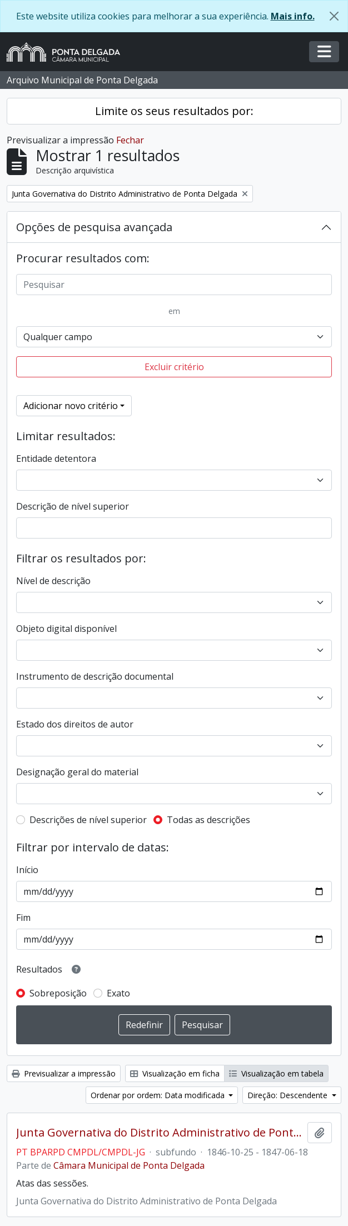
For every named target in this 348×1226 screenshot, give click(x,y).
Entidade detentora (56, 458)
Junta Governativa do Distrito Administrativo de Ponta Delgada (159, 1132)
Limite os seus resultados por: (174, 110)
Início (27, 870)
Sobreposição (58, 993)
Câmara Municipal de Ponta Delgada (129, 1165)
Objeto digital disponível (66, 628)
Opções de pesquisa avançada (94, 227)
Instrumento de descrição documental (94, 676)
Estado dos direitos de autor (74, 724)
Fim (23, 917)
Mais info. (293, 16)
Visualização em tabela (276, 1073)
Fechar (130, 140)
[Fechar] (334, 16)
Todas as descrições (208, 820)
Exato (118, 993)
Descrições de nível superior (88, 820)
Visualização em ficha (175, 1073)
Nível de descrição (53, 581)
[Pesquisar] (174, 284)
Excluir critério (174, 367)
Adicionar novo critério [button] (70, 406)
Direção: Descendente (288, 1095)
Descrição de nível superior (72, 506)
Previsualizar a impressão (64, 1073)
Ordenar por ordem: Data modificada (159, 1095)
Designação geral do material (77, 772)
